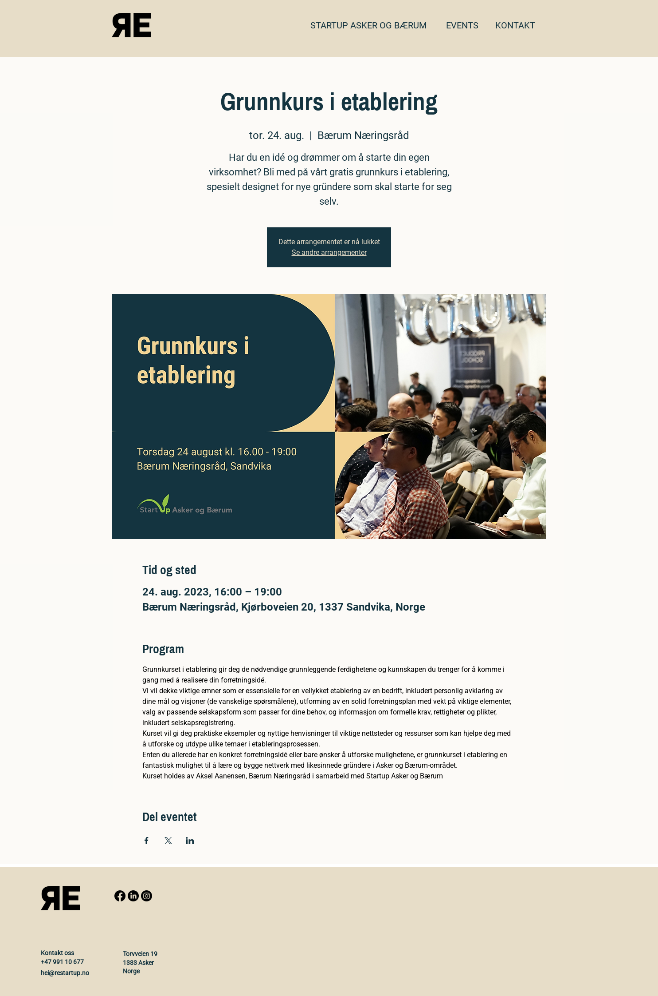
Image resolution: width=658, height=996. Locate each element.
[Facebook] (119, 895)
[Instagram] (146, 895)
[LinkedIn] (133, 895)
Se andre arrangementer (329, 252)
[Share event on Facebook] (146, 840)
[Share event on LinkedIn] (190, 840)
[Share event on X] (168, 840)
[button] (515, 25)
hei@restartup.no (65, 972)
